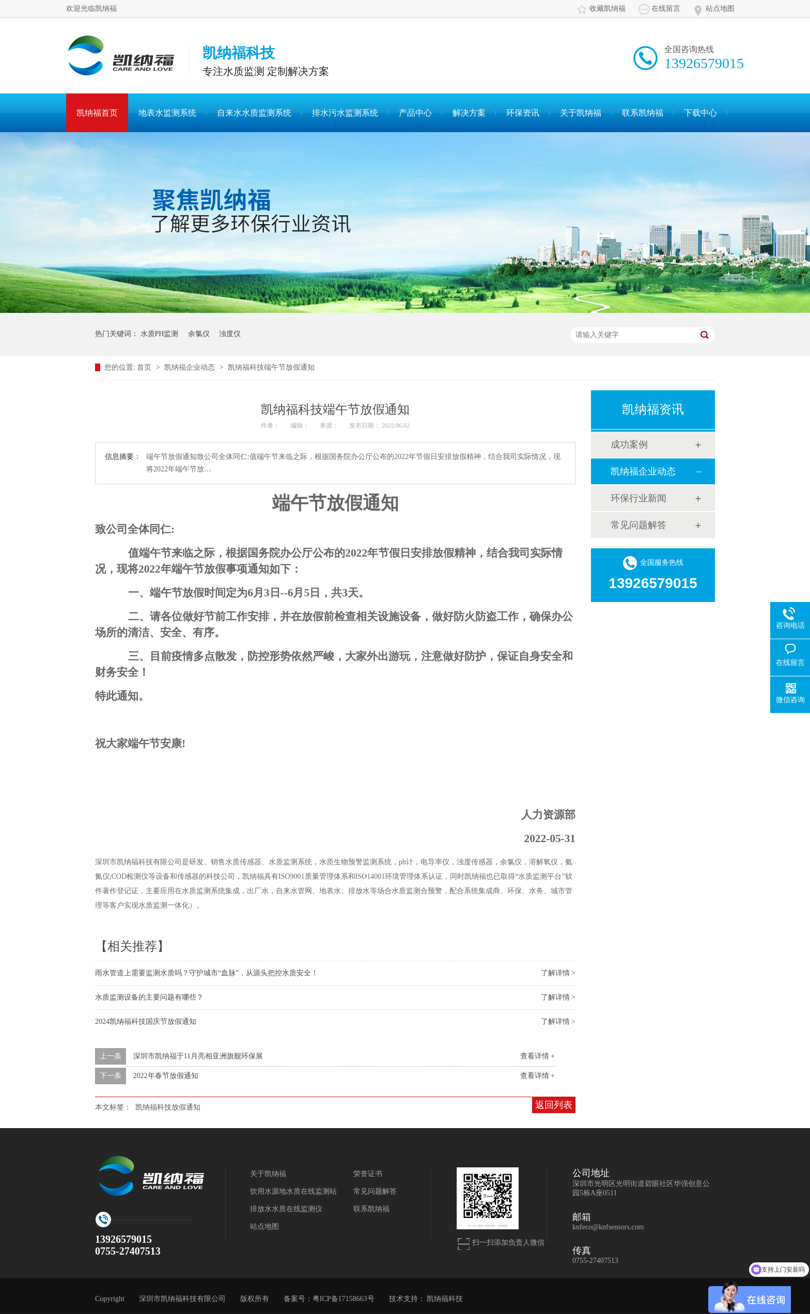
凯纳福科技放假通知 (167, 1107)
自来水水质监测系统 (254, 112)
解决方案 (469, 112)
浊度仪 (230, 334)
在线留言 (665, 8)
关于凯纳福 (580, 112)
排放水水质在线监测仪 (286, 1209)
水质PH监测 (160, 334)
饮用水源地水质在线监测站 (293, 1191)
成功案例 (629, 444)
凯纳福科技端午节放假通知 (271, 367)
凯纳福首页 (97, 112)
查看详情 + (537, 1056)
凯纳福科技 (445, 1299)
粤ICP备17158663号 (344, 1299)
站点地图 (720, 8)
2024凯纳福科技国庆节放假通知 (145, 1021)
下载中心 (700, 112)
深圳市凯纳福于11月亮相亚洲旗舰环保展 (198, 1056)
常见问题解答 (638, 525)
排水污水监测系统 (345, 112)
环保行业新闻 (638, 498)
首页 (145, 367)
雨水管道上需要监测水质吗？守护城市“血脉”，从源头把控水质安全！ (206, 973)
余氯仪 (199, 334)
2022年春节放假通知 (165, 1076)
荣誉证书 (367, 1174)
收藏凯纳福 (607, 8)
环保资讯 (522, 112)
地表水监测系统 (167, 112)
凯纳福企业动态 (190, 367)
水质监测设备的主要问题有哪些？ (149, 997)
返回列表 (553, 1105)
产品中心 (415, 112)
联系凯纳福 (642, 112)
